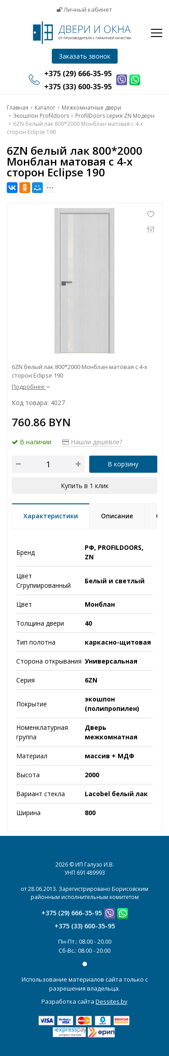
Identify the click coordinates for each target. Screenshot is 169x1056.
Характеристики (50, 516)
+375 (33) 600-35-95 (85, 926)
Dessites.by (112, 1001)
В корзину (123, 464)
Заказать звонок (84, 56)
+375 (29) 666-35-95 (71, 912)
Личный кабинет (84, 9)
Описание (117, 516)
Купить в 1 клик (85, 485)
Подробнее (31, 387)
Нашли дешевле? (92, 442)
